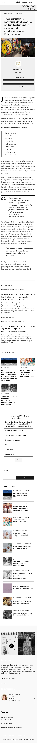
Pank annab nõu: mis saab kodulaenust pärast (23, 547)
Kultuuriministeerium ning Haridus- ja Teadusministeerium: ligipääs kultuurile (22, 575)
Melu (26, 530)
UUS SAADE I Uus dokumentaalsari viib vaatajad (21, 535)
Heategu (27, 504)
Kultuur (12, 321)
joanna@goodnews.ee (14, 701)
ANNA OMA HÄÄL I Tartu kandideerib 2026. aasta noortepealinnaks (27, 373)
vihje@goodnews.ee (14, 674)
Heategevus (28, 584)
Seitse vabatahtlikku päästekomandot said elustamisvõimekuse (21, 508)
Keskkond (21, 77)
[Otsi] (25, 478)
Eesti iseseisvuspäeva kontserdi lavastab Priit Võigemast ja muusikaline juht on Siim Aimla (9, 375)
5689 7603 (12, 699)
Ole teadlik (28, 543)
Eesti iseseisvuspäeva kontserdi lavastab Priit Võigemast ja (21, 495)
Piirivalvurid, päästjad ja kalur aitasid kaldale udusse (23, 587)
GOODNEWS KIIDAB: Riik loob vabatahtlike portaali (22, 614)
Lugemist (12, 289)
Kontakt (31, 736)
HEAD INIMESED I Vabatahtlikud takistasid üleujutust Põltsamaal (22, 601)
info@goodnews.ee (7, 718)
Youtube (30, 2)
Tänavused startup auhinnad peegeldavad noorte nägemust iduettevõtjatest (9, 400)
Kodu (5, 13)
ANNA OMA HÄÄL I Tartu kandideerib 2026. (22, 521)
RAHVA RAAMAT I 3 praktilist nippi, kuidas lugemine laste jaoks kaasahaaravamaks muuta (18, 297)
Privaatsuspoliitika (6, 724)
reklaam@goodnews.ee (15, 728)
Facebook (17, 2)
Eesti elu (10, 13)
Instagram (24, 2)
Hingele (7, 289)
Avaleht (5, 736)
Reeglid (11, 736)
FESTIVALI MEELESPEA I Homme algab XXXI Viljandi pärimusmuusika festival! (18, 328)
